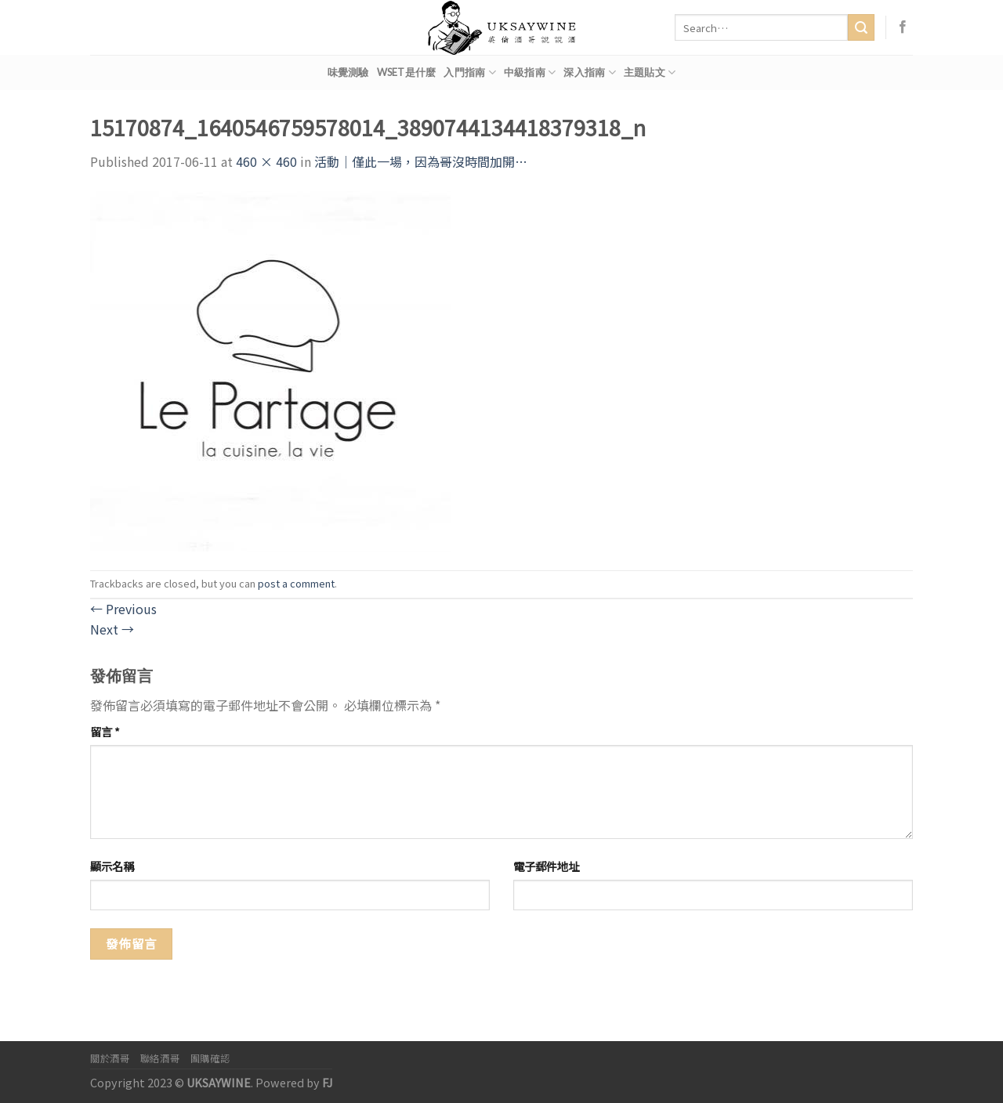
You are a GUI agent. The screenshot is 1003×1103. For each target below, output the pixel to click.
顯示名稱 (112, 866)
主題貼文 (649, 72)
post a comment (296, 583)
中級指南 (530, 72)
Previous (123, 608)
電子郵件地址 (546, 866)
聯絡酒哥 (159, 1058)
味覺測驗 (348, 72)
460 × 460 (266, 161)
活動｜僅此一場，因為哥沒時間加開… (420, 161)
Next (112, 629)
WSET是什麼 (406, 72)
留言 (105, 731)
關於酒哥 (109, 1058)
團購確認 (210, 1058)
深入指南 (589, 72)
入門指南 (469, 72)
